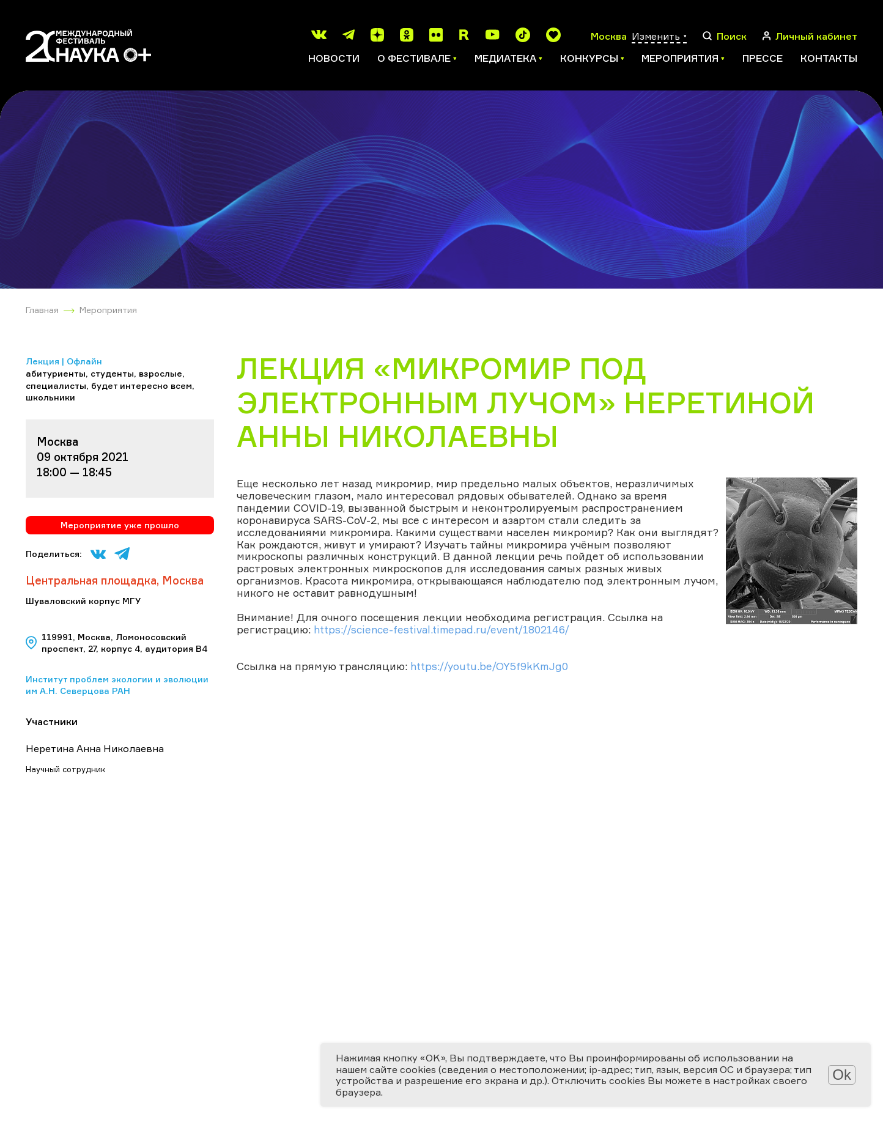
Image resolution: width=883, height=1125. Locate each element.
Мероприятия (108, 309)
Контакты (828, 58)
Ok (841, 1074)
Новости (334, 58)
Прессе (762, 58)
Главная (42, 309)
